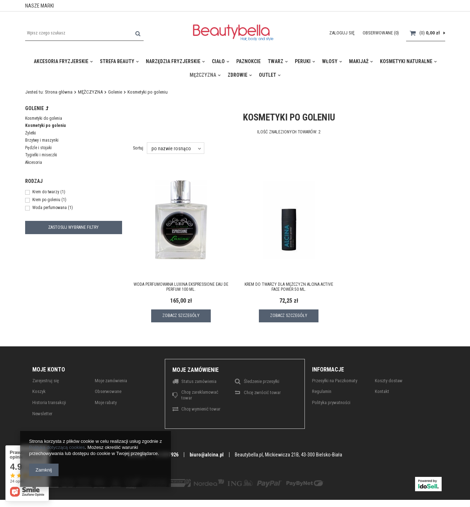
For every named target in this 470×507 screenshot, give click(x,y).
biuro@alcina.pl (207, 455)
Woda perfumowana (49, 208)
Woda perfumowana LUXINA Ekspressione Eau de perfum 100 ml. (181, 287)
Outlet (267, 75)
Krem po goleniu (46, 200)
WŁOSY (330, 61)
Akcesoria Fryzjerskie (61, 61)
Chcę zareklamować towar (199, 395)
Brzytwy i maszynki (42, 140)
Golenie (115, 92)
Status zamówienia (199, 381)
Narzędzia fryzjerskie (173, 61)
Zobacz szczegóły (181, 315)
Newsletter (42, 413)
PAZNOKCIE (248, 61)
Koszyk (39, 391)
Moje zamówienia (111, 380)
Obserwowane (108, 391)
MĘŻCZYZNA (203, 75)
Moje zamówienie (195, 369)
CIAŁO (218, 61)
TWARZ (275, 61)
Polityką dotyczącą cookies (57, 447)
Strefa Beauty (117, 61)
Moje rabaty (106, 402)
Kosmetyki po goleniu (45, 125)
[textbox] (84, 33)
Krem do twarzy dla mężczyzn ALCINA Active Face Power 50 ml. (289, 287)
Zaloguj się (342, 32)
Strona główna (59, 92)
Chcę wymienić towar (200, 409)
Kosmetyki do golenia (43, 118)
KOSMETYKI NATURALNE (406, 61)
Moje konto (48, 369)
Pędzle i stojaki (38, 147)
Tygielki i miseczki (41, 154)
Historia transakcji (49, 402)
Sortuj (138, 148)
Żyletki (30, 133)
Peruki (303, 61)
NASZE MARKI (39, 6)
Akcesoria (33, 162)
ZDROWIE (237, 75)
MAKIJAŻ (358, 61)
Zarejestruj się (45, 380)
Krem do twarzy (45, 192)
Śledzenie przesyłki (261, 381)
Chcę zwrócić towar (262, 392)
